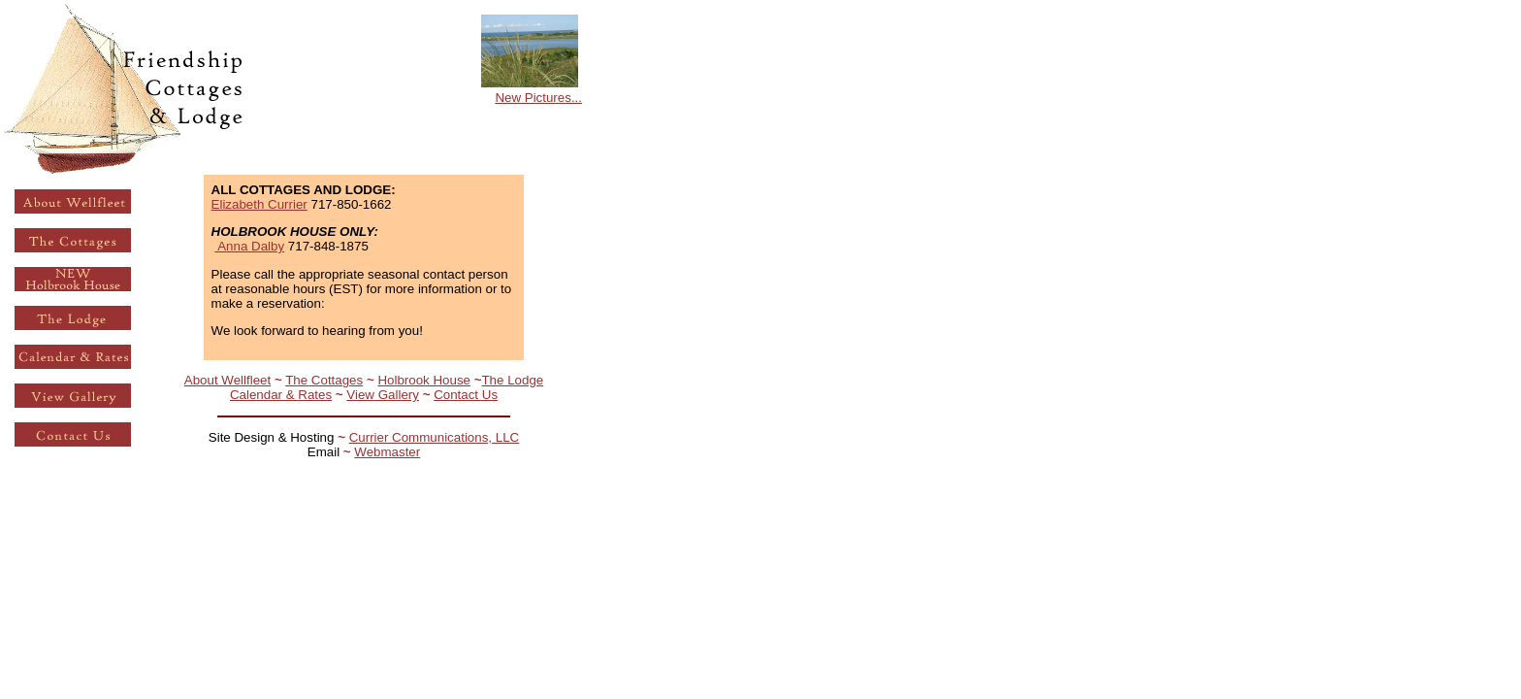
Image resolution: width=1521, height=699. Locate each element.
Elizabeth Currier (259, 204)
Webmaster (387, 452)
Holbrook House (423, 380)
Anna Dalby (249, 246)
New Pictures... (538, 97)
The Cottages (324, 380)
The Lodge (512, 380)
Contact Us (466, 394)
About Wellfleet (227, 380)
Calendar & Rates (281, 394)
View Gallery (382, 394)
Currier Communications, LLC (434, 437)
